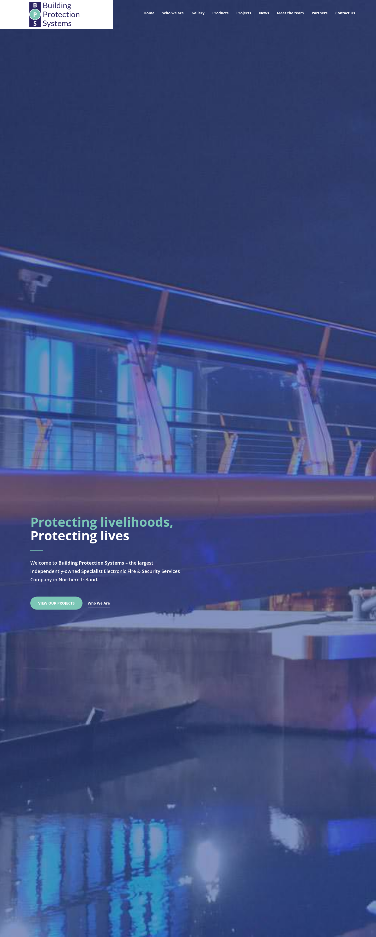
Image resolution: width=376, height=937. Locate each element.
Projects (243, 12)
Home (149, 12)
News (264, 12)
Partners (319, 12)
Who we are (173, 12)
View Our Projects (56, 601)
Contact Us (345, 12)
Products (220, 12)
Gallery (197, 12)
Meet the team (290, 12)
